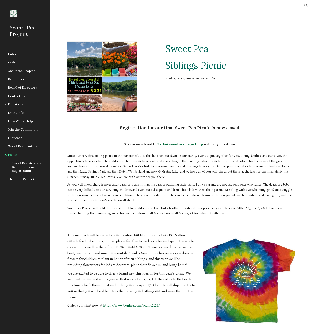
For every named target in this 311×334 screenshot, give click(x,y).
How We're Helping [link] (22, 121)
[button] (306, 5)
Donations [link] (16, 104)
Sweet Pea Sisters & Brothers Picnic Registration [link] (27, 167)
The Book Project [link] (21, 179)
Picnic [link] (12, 155)
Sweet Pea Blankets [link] (22, 146)
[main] (229, 57)
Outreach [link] (15, 138)
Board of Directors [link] (22, 87)
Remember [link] (16, 79)
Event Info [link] (16, 113)
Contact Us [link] (16, 96)
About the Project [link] (21, 71)
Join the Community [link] (23, 129)
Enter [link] (12, 54)
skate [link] (12, 62)
